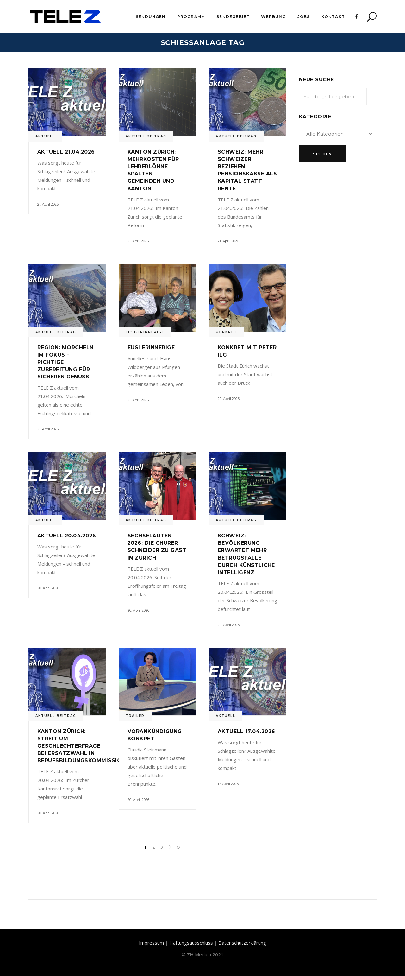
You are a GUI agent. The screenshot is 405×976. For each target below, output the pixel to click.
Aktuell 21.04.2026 (66, 152)
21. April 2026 (48, 204)
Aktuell (45, 136)
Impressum (151, 943)
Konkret (226, 332)
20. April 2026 (229, 398)
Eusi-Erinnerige (145, 332)
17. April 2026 (228, 784)
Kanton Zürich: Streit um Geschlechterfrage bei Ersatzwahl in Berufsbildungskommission (81, 746)
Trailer (135, 716)
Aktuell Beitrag (146, 136)
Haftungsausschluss (191, 943)
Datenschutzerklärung (242, 943)
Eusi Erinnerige (151, 348)
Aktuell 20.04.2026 (66, 536)
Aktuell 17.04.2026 (246, 731)
